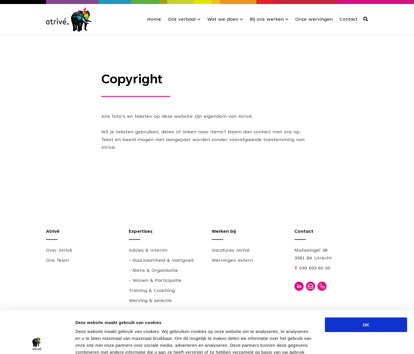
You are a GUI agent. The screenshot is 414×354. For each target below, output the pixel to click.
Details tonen (310, 342)
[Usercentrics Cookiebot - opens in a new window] (37, 342)
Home (154, 19)
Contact (349, 19)
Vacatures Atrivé (231, 250)
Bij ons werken (267, 19)
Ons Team (57, 260)
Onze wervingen (314, 19)
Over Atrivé (59, 250)
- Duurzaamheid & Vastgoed (161, 260)
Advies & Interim (148, 250)
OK (366, 285)
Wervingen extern (232, 260)
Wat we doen (222, 19)
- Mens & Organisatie (153, 270)
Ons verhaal (182, 19)
